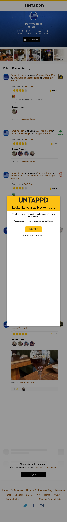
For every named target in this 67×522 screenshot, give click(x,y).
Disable (33, 229)
